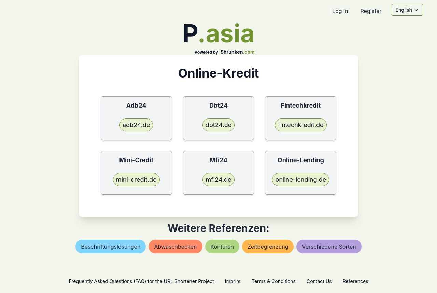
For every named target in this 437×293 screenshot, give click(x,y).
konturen (222, 246)
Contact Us (319, 281)
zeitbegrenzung (268, 246)
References (355, 281)
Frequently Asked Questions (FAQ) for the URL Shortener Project (141, 281)
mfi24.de (218, 179)
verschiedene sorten (329, 246)
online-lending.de (300, 179)
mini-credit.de (136, 179)
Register (370, 11)
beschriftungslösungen (110, 246)
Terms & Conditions (274, 281)
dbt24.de (218, 124)
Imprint (233, 281)
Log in (340, 11)
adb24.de (136, 124)
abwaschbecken (175, 246)
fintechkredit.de (301, 124)
